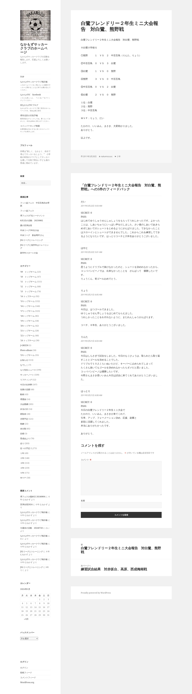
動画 (22, 394)
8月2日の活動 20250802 (31, 220)
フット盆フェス (27, 210)
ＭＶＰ (23, 477)
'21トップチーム (27, 330)
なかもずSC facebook (35, 97)
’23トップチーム (27, 355)
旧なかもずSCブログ (35, 108)
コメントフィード (28, 677)
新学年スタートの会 (29, 252)
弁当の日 (24, 409)
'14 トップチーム (27, 296)
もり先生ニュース (28, 370)
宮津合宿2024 (26, 504)
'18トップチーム (27, 316)
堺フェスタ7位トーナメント (32, 215)
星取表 (23, 414)
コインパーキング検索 (35, 129)
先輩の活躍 (25, 389)
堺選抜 (23, 399)
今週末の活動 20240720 (31, 528)
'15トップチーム (27, 301)
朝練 (22, 423)
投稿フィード (26, 672)
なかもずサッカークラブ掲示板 (35, 85)
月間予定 (24, 419)
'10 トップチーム (28, 276)
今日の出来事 (26, 384)
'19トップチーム (27, 320)
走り (22, 443)
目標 (22, 433)
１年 (22, 453)
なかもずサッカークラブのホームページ (34, 48)
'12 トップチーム (28, 286)
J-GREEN (24, 345)
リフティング (26, 379)
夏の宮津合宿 (26, 225)
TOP (22, 76)
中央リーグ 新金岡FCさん (32, 235)
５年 (22, 472)
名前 (83, 500)
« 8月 (26, 619)
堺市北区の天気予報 (35, 118)
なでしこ (24, 365)
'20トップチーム (27, 325)
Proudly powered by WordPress (96, 592)
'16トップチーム (27, 306)
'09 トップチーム (28, 271)
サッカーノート (27, 374)
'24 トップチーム (27, 340)
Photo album (26, 350)
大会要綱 (24, 404)
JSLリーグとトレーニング (31, 240)
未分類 (23, 428)
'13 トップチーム (28, 291)
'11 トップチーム (28, 281)
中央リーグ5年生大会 (29, 230)
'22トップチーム (27, 335)
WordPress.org (27, 682)
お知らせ (24, 360)
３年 (22, 463)
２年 (22, 458)
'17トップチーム (27, 311)
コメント (86, 459)
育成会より (25, 438)
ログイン (24, 667)
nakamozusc (107, 156)
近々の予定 (25, 448)
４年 (22, 468)
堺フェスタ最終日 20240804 (32, 496)
